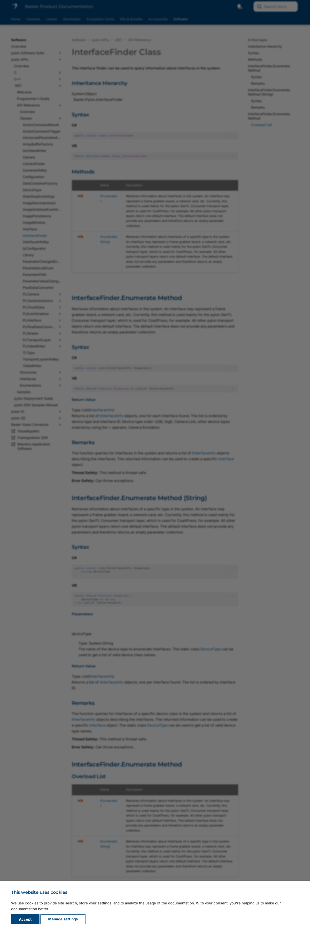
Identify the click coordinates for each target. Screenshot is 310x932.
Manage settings (63, 919)
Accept (25, 919)
